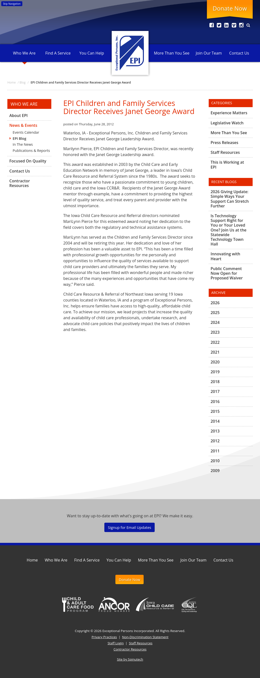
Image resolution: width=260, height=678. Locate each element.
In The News (23, 144)
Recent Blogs (224, 181)
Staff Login (116, 643)
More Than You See (171, 53)
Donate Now (230, 8)
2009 (215, 470)
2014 (215, 421)
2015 (215, 411)
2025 (215, 312)
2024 (215, 322)
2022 (215, 342)
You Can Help (91, 53)
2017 (215, 391)
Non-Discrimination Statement (145, 637)
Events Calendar (26, 132)
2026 (215, 303)
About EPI (18, 115)
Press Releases (224, 142)
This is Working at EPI (227, 164)
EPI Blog (19, 138)
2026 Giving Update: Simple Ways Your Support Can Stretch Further (230, 199)
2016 (215, 401)
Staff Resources (225, 152)
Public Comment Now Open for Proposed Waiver (227, 273)
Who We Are (24, 53)
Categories (221, 103)
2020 (215, 362)
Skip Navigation (12, 3)
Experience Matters (229, 113)
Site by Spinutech (130, 659)
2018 (215, 381)
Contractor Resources (19, 183)
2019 (215, 372)
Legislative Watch (227, 123)
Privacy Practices (104, 637)
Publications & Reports (31, 150)
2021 (215, 352)
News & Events (23, 125)
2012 (215, 441)
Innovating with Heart (225, 256)
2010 (215, 460)
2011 (215, 451)
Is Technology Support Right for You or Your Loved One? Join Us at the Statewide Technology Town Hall (228, 230)
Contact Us (239, 53)
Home (32, 560)
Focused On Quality (27, 161)
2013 (215, 431)
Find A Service (57, 53)
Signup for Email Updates (129, 527)
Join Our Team (209, 53)
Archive (218, 292)
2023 (215, 332)
